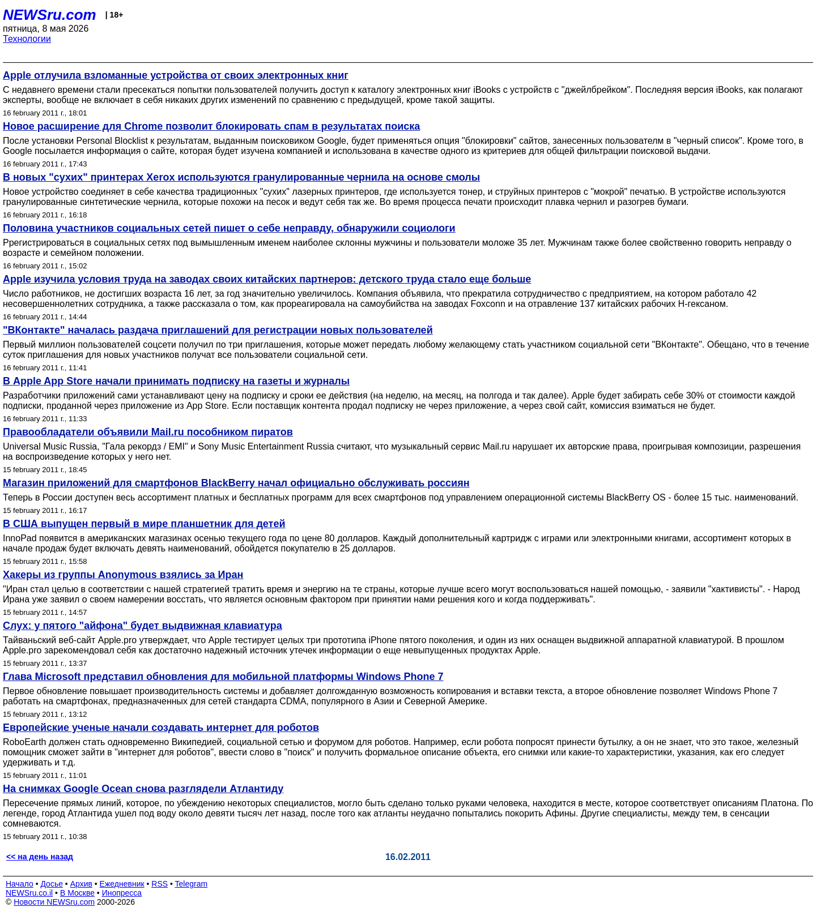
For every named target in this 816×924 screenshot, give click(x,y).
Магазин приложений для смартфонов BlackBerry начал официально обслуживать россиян (236, 483)
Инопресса (122, 892)
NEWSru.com (49, 14)
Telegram (191, 883)
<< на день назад (39, 856)
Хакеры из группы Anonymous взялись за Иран (123, 574)
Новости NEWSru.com (54, 901)
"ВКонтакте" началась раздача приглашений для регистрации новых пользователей (218, 330)
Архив (81, 883)
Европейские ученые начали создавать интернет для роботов (161, 727)
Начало (19, 883)
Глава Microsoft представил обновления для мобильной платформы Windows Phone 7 (223, 676)
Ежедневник (122, 883)
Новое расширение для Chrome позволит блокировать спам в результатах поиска (211, 126)
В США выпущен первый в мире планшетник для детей (144, 523)
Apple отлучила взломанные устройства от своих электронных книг (175, 75)
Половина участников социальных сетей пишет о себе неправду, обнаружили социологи (229, 228)
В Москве (77, 892)
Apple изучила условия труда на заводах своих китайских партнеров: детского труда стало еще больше (267, 279)
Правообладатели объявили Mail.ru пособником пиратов (148, 432)
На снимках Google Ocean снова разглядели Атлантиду (143, 788)
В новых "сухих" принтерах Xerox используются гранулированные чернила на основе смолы (241, 177)
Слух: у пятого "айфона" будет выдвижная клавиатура (142, 625)
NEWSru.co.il (29, 892)
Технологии (27, 39)
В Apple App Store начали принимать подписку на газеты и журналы (176, 381)
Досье (51, 883)
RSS (159, 883)
